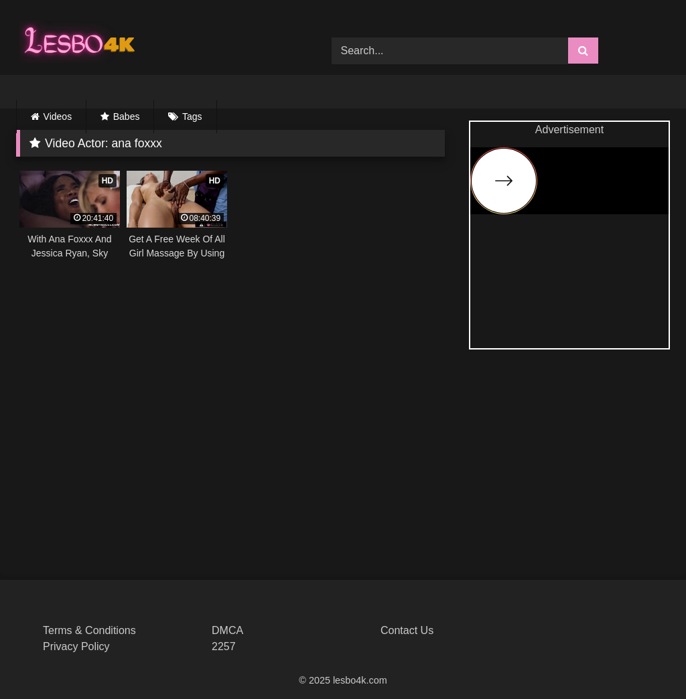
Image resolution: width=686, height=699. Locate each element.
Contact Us (407, 630)
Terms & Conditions (89, 630)
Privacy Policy (76, 646)
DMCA (227, 630)
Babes (126, 116)
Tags (192, 116)
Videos (58, 116)
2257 (224, 646)
